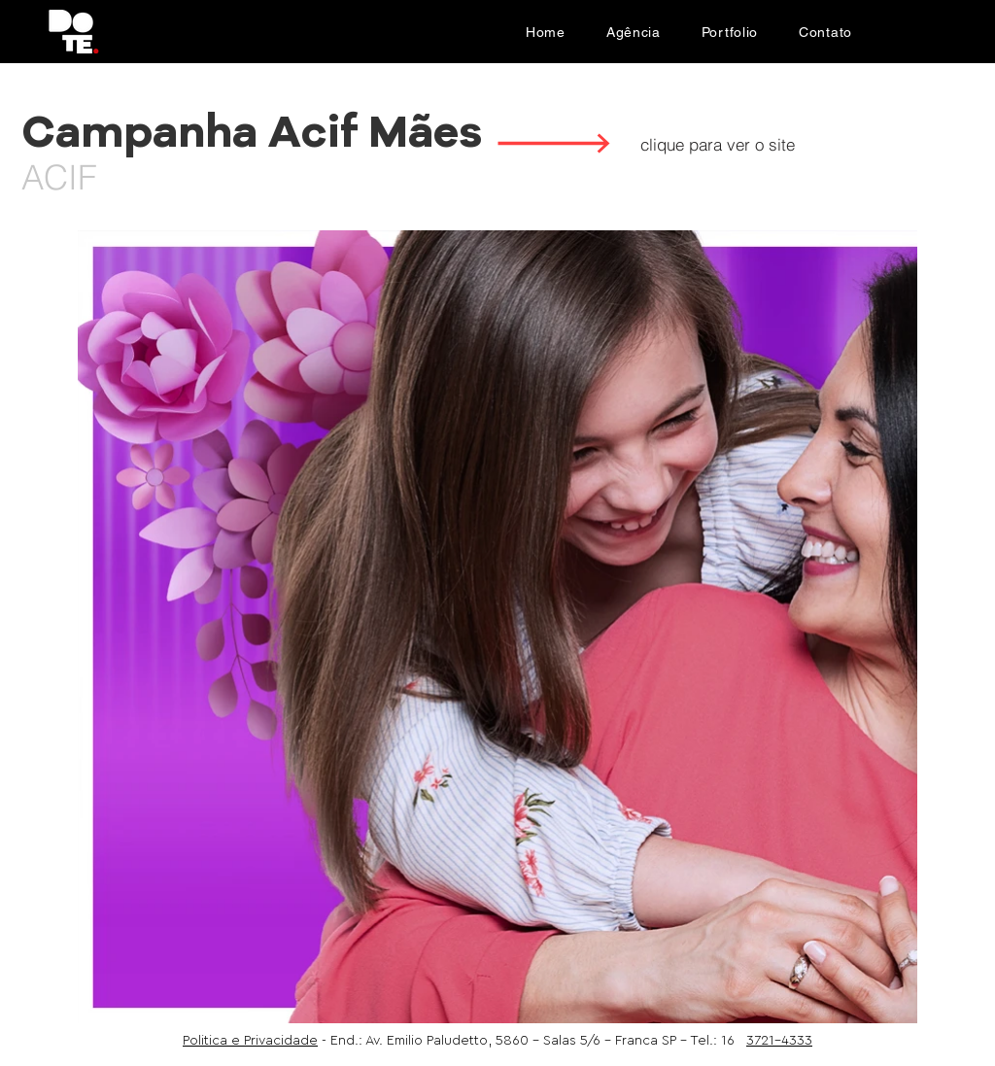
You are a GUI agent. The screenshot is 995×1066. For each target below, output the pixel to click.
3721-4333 (779, 1041)
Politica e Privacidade (250, 1041)
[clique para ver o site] (717, 143)
